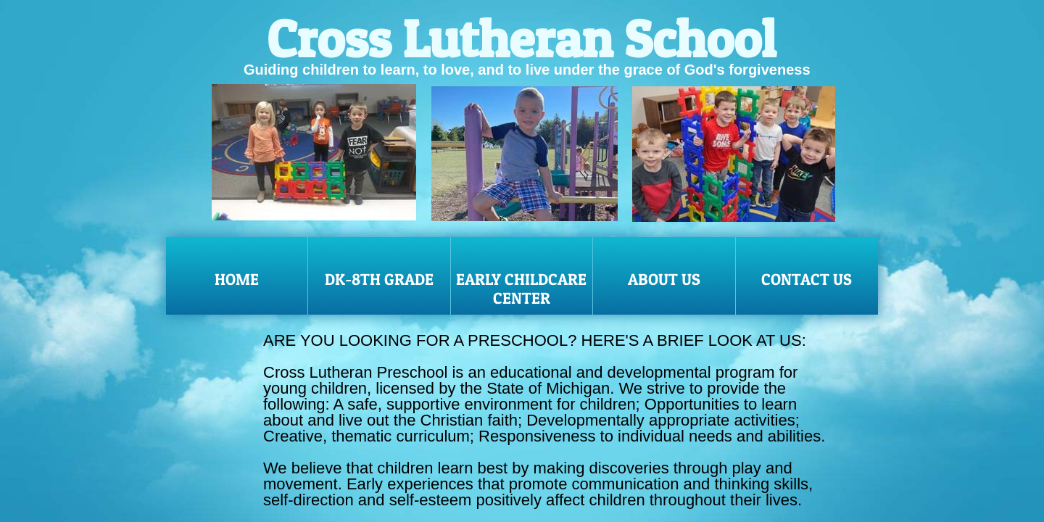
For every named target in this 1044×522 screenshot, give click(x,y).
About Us (664, 279)
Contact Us (806, 279)
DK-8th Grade (379, 279)
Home (237, 279)
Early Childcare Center (521, 288)
